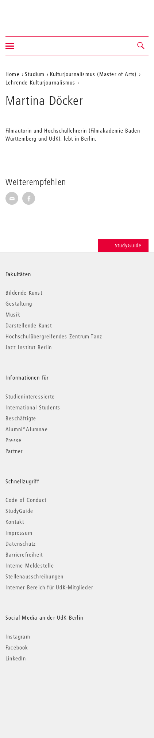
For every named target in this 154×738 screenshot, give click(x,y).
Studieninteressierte (30, 396)
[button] (141, 46)
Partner (14, 451)
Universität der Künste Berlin (34, 13)
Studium (35, 74)
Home (12, 74)
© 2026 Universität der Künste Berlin (43, 689)
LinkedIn (15, 658)
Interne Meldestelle (29, 565)
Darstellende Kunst (28, 325)
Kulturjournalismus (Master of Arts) (93, 74)
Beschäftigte (20, 418)
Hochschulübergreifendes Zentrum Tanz (53, 336)
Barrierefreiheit (24, 554)
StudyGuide (123, 245)
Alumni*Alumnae (26, 429)
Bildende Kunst (23, 292)
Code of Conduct (25, 499)
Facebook (16, 647)
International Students (32, 407)
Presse (13, 440)
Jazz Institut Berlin (28, 347)
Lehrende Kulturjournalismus (40, 82)
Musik (12, 314)
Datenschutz (20, 543)
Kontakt (14, 521)
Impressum (18, 532)
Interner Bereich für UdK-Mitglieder (49, 587)
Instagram (17, 636)
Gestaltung (18, 303)
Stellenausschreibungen (34, 576)
